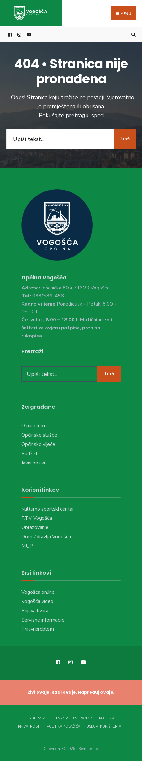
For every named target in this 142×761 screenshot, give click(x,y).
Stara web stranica (73, 718)
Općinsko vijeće (38, 444)
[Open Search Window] (132, 34)
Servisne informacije (42, 620)
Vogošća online (38, 592)
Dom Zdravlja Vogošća (46, 536)
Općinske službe (39, 435)
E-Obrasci (37, 718)
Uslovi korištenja (104, 726)
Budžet (29, 453)
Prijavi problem (37, 629)
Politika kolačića (63, 726)
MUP (27, 546)
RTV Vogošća (36, 518)
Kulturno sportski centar (47, 509)
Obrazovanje (34, 527)
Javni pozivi (33, 463)
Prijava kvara (34, 610)
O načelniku (34, 425)
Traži (125, 139)
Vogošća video (37, 601)
